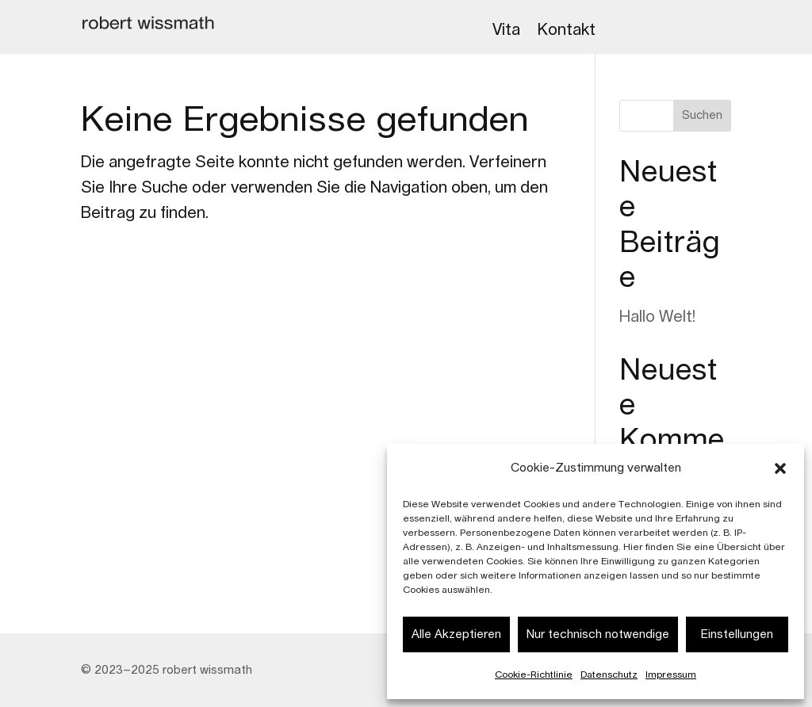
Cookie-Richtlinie (534, 674)
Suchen (702, 115)
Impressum (670, 674)
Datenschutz (609, 674)
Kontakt (567, 30)
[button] (780, 468)
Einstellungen (737, 634)
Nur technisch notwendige (598, 634)
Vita (506, 30)
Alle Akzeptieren (456, 634)
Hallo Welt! (657, 317)
